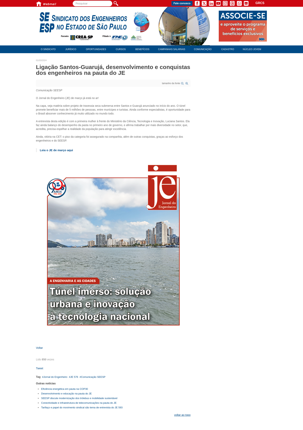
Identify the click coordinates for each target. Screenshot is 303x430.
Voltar (39, 347)
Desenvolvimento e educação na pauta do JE (66, 393)
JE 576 (74, 376)
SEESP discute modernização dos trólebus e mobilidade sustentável (79, 398)
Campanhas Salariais (171, 49)
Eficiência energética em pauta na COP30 (64, 388)
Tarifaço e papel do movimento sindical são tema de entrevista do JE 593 (82, 407)
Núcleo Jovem (252, 49)
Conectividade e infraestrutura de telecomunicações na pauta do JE (79, 402)
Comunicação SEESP (93, 376)
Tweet (39, 368)
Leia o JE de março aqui (56, 150)
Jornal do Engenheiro (55, 376)
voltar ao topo (182, 414)
